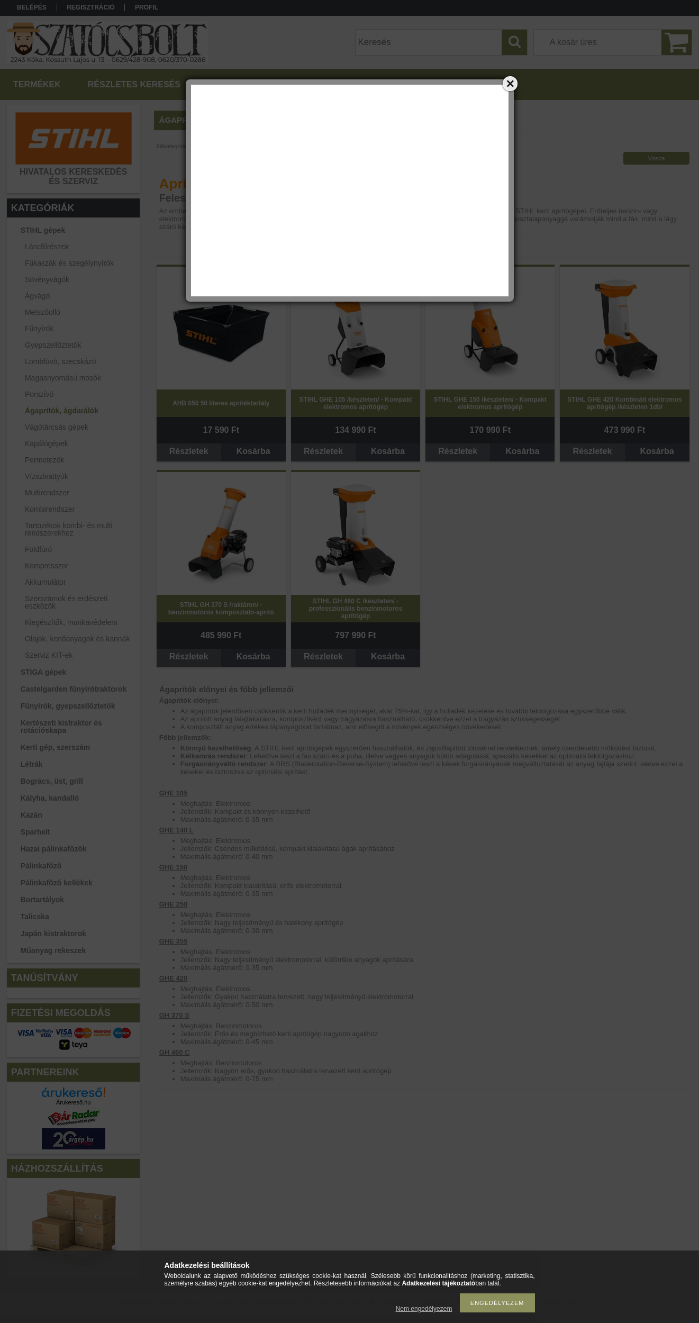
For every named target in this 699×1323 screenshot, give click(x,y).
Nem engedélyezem (424, 1308)
